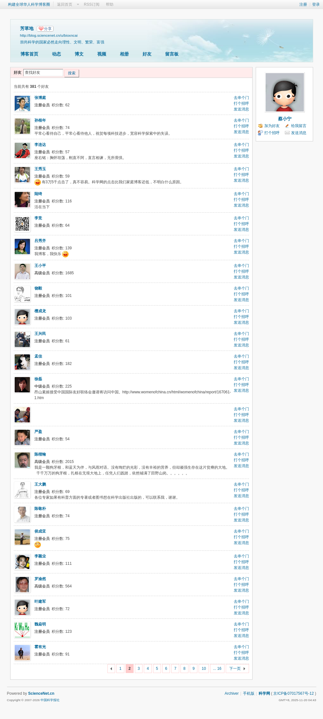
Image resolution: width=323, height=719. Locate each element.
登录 (316, 4)
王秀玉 (40, 169)
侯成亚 (40, 531)
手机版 (248, 693)
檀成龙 (40, 311)
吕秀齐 (40, 240)
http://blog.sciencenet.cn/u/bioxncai (49, 35)
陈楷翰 (40, 454)
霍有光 (40, 647)
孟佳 (38, 356)
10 (204, 668)
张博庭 (40, 97)
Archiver (231, 693)
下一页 (235, 668)
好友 (147, 54)
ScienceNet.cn (41, 693)
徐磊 (38, 379)
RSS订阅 (91, 4)
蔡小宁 (284, 118)
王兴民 (40, 333)
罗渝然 (40, 579)
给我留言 (298, 126)
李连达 (40, 144)
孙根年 (40, 120)
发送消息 (241, 109)
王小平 (40, 265)
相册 (124, 54)
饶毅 (38, 288)
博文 (79, 54)
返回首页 (64, 4)
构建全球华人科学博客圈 (29, 4)
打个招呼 (241, 103)
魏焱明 (40, 624)
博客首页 (29, 54)
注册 (303, 4)
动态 (56, 54)
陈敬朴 (40, 508)
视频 (101, 54)
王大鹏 (40, 484)
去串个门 (241, 97)
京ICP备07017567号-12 (293, 693)
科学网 (264, 693)
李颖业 (40, 556)
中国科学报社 (50, 700)
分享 (48, 28)
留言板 (172, 54)
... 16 (217, 668)
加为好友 (272, 126)
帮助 (110, 4)
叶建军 (40, 601)
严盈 (38, 431)
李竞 (38, 218)
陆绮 (38, 194)
